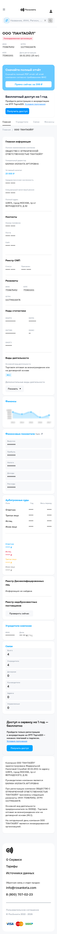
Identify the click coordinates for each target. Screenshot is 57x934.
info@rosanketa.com (21, 887)
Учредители (22, 121)
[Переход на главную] (29, 10)
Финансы (49, 121)
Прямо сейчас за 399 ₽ (28, 84)
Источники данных (20, 873)
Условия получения (35, 104)
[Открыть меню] (3, 9)
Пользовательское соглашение (22, 910)
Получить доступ (17, 111)
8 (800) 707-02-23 (19, 894)
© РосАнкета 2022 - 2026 (19, 914)
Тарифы (12, 866)
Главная (6, 121)
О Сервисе (14, 859)
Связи (36, 121)
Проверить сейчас (19, 613)
